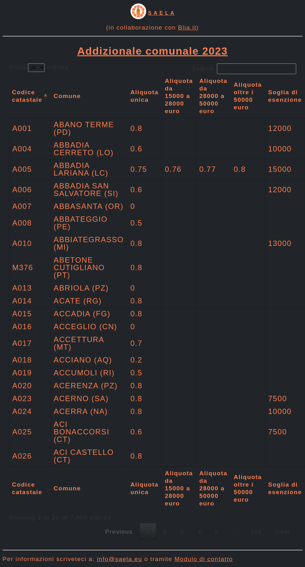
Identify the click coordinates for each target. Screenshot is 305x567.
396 (256, 531)
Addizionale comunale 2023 (152, 51)
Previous (118, 531)
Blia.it (187, 27)
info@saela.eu (119, 559)
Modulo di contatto (204, 559)
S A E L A (161, 13)
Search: (244, 68)
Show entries (39, 67)
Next (282, 531)
